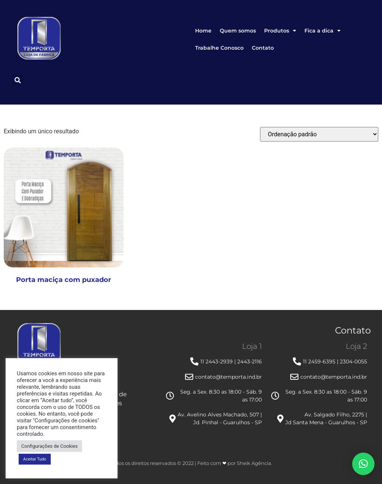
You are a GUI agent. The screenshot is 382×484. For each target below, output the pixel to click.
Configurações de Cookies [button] (49, 446)
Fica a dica (322, 30)
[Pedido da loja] (319, 134)
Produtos (280, 30)
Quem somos (238, 30)
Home (203, 30)
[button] (18, 80)
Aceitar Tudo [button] (34, 459)
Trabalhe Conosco (219, 47)
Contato (263, 47)
